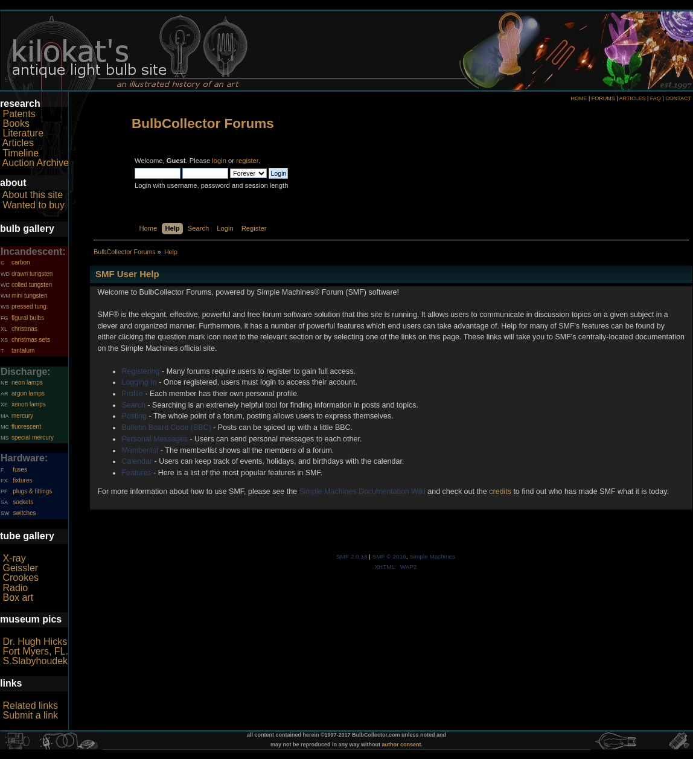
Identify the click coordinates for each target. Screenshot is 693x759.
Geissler (20, 568)
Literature (22, 133)
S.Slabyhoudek (35, 661)
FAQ (655, 98)
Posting (134, 416)
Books (15, 123)
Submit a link (30, 715)
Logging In (138, 382)
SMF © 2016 (389, 556)
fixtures (22, 480)
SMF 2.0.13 (352, 556)
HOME (578, 98)
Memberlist (139, 450)
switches (24, 513)
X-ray (13, 558)
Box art (17, 597)
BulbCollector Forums (203, 123)
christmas (24, 328)
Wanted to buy (33, 205)
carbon (20, 262)
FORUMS (603, 98)
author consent (401, 744)
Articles (18, 143)
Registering (140, 371)
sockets (23, 502)
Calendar (136, 461)
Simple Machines (432, 556)
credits (500, 491)
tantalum (22, 350)
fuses (20, 469)
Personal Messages (154, 439)
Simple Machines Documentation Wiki (362, 491)
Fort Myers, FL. (35, 651)
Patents (18, 114)
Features (136, 473)
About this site (32, 195)
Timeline (20, 153)
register (247, 160)
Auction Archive (35, 163)
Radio (15, 588)
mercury (22, 415)
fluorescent (26, 426)
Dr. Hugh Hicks (34, 641)
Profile (131, 393)
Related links (30, 705)
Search (133, 405)
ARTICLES (632, 98)
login (219, 160)
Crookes (20, 577)
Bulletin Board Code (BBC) (166, 427)
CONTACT (678, 98)
